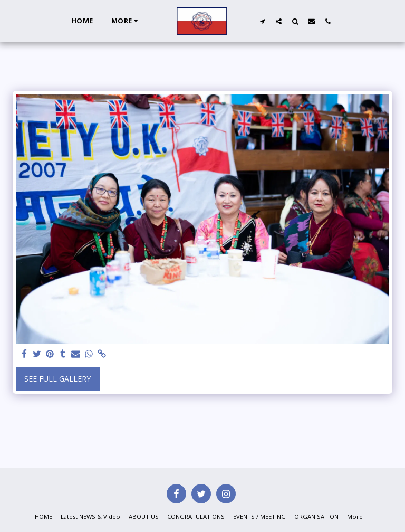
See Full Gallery (57, 379)
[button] (262, 21)
